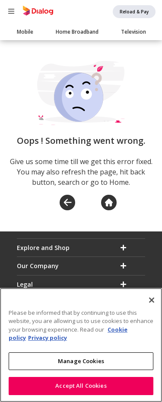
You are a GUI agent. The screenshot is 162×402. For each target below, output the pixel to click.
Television (133, 31)
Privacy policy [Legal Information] (47, 338)
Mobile (25, 31)
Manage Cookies (81, 361)
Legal (25, 284)
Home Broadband (77, 31)
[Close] (151, 300)
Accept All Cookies (80, 386)
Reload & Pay (134, 12)
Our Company (38, 266)
